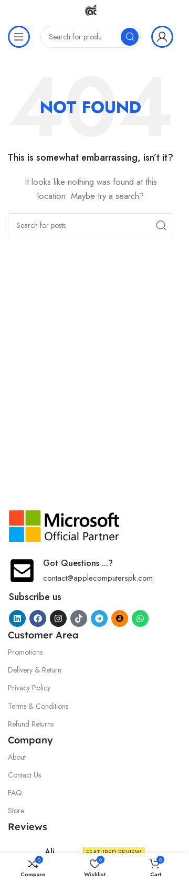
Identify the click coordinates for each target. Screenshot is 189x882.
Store (16, 810)
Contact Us (24, 775)
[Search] (90, 37)
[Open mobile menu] (19, 36)
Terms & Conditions (38, 706)
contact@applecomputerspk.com (98, 578)
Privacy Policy (29, 687)
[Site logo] (91, 9)
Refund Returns (31, 724)
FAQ (15, 793)
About (17, 757)
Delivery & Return (34, 670)
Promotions (25, 652)
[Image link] (64, 525)
